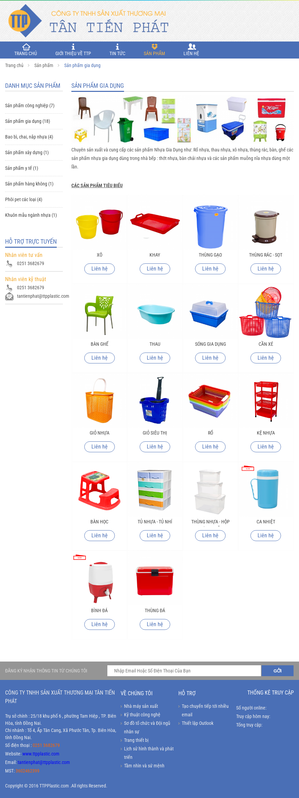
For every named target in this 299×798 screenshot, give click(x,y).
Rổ (210, 433)
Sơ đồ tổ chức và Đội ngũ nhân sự (147, 727)
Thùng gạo (210, 255)
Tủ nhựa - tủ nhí (155, 521)
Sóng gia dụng (210, 344)
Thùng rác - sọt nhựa (265, 256)
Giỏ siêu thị (155, 433)
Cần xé (266, 344)
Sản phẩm (154, 49)
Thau (155, 344)
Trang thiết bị (136, 740)
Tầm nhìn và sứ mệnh (144, 765)
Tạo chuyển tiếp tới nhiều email (205, 710)
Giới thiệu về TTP (73, 49)
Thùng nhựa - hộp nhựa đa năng (210, 523)
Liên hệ (191, 49)
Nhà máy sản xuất (141, 706)
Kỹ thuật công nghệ (142, 714)
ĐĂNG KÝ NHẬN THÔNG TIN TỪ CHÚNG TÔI (46, 670)
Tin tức (117, 49)
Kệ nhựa (266, 433)
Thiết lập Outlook (197, 723)
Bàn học (99, 521)
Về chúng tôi (137, 693)
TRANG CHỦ (26, 49)
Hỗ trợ (187, 693)
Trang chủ (14, 65)
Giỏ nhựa (99, 433)
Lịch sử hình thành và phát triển (149, 753)
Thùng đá (155, 610)
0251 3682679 (46, 745)
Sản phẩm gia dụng (82, 65)
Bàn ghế (99, 344)
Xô (99, 255)
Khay (155, 255)
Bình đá (99, 610)
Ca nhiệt (266, 521)
